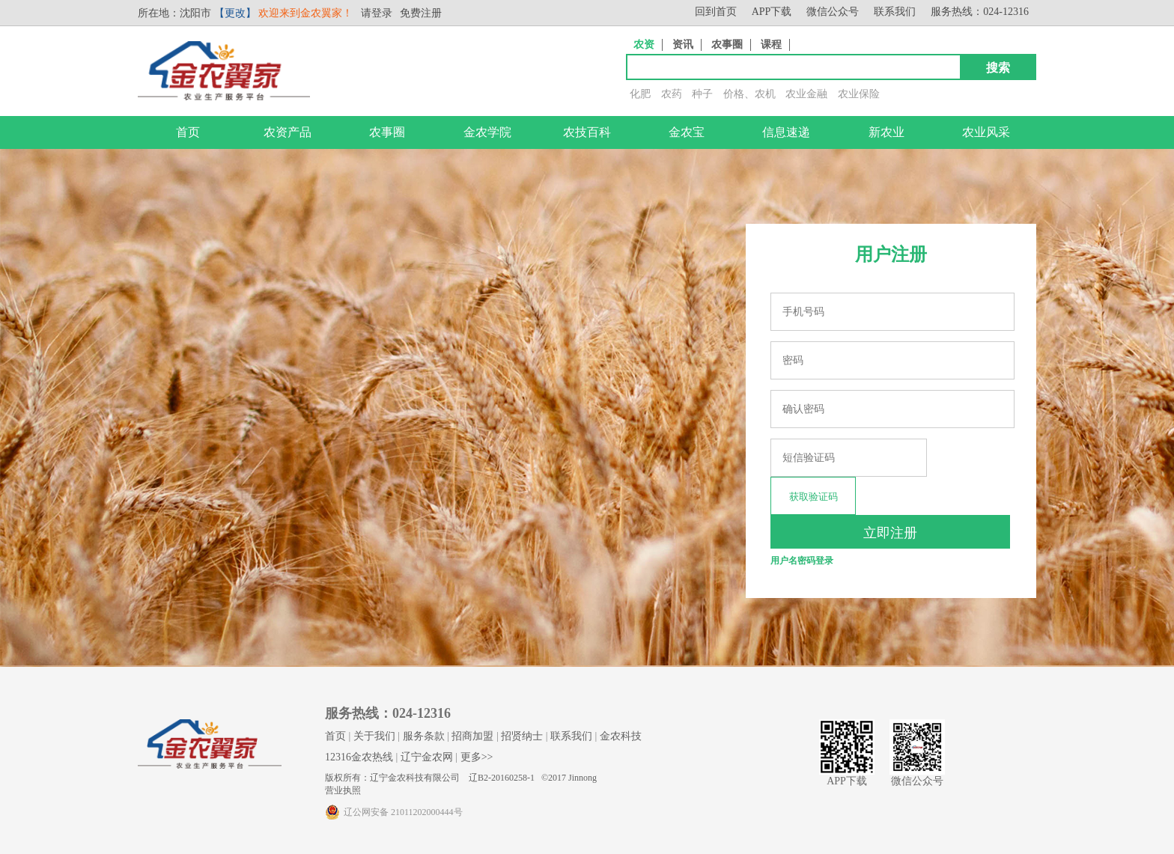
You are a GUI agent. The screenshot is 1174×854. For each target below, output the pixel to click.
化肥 (640, 94)
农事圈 (727, 44)
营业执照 (343, 790)
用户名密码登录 (801, 560)
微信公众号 (832, 11)
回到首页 (716, 11)
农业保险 (859, 94)
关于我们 (374, 736)
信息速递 (786, 132)
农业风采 (986, 132)
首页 (188, 132)
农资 (643, 44)
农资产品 (287, 132)
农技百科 (587, 132)
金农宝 (687, 132)
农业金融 (806, 94)
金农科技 (621, 736)
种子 (702, 94)
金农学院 (487, 132)
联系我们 (895, 11)
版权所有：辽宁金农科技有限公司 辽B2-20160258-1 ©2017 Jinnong (461, 777)
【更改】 (235, 13)
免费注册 (421, 13)
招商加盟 (472, 736)
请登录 (376, 13)
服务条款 (424, 736)
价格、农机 (749, 94)
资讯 (682, 44)
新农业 (886, 132)
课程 (771, 44)
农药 (671, 94)
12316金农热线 (359, 757)
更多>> (476, 757)
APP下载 (772, 11)
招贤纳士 (522, 736)
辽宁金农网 (427, 757)
